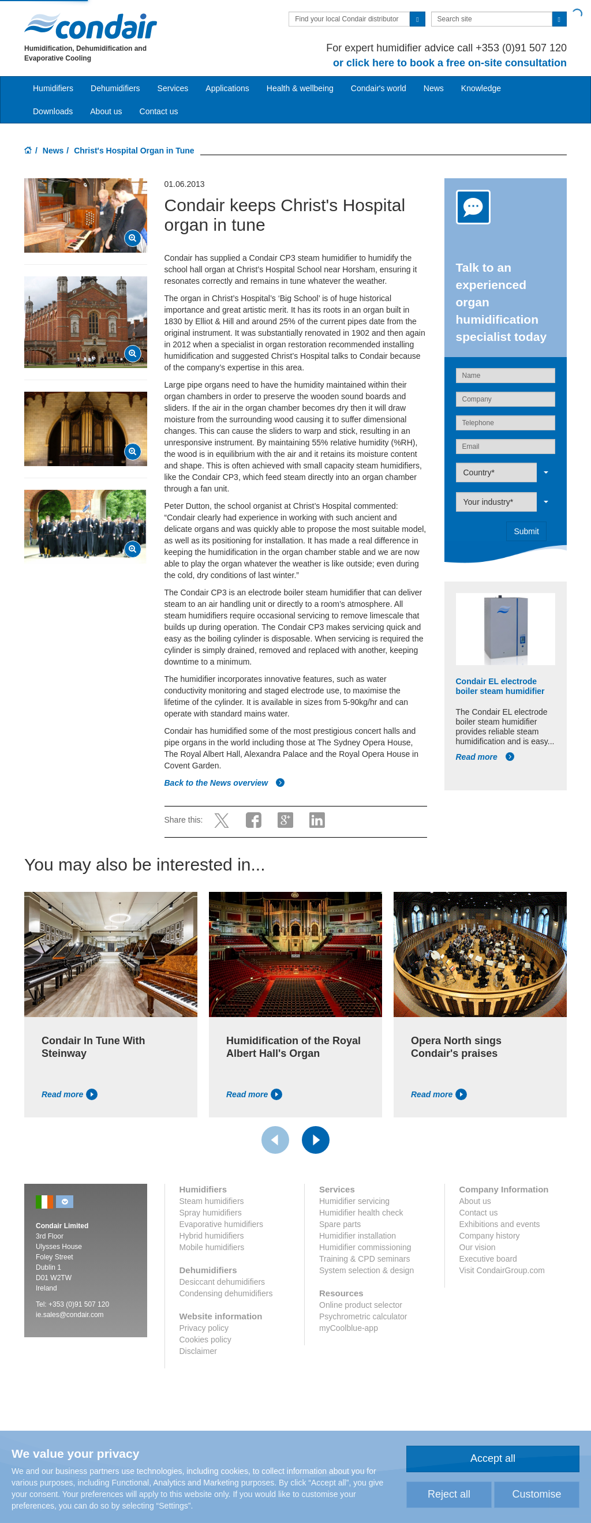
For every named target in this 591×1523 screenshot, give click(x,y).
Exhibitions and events (499, 1224)
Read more (485, 757)
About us (106, 111)
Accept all (492, 1458)
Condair (90, 26)
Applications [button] (227, 88)
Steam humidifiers (211, 1201)
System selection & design (366, 1270)
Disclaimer (198, 1351)
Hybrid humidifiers (211, 1235)
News (434, 88)
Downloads (53, 111)
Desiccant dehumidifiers (222, 1281)
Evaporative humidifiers (221, 1224)
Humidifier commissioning (365, 1247)
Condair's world (378, 88)
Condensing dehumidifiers (226, 1293)
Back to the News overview (225, 782)
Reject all (449, 1494)
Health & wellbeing (300, 88)
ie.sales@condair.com (70, 1315)
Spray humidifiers (210, 1212)
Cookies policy (205, 1339)
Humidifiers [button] (53, 88)
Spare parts (340, 1224)
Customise (536, 1494)
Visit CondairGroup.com (502, 1270)
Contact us (159, 111)
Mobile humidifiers (212, 1247)
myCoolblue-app (348, 1328)
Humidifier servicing (354, 1201)
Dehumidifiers (115, 88)
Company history (489, 1235)
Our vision (477, 1247)
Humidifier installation (357, 1235)
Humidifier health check (361, 1212)
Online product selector (360, 1305)
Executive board (488, 1258)
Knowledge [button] (481, 88)
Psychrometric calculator (363, 1316)
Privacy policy (204, 1328)
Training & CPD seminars (364, 1258)
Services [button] (173, 88)
